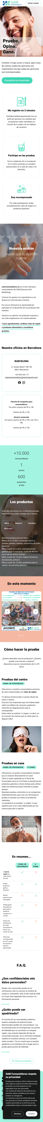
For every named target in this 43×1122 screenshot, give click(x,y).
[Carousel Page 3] (24, 635)
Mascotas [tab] (8, 528)
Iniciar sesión (33, 3)
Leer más (5, 1004)
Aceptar (31, 1113)
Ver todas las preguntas (21, 1061)
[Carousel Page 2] (21, 635)
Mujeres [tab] (18, 523)
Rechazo (17, 1113)
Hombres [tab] (32, 523)
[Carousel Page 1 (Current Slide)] (19, 635)
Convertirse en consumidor (17, 80)
